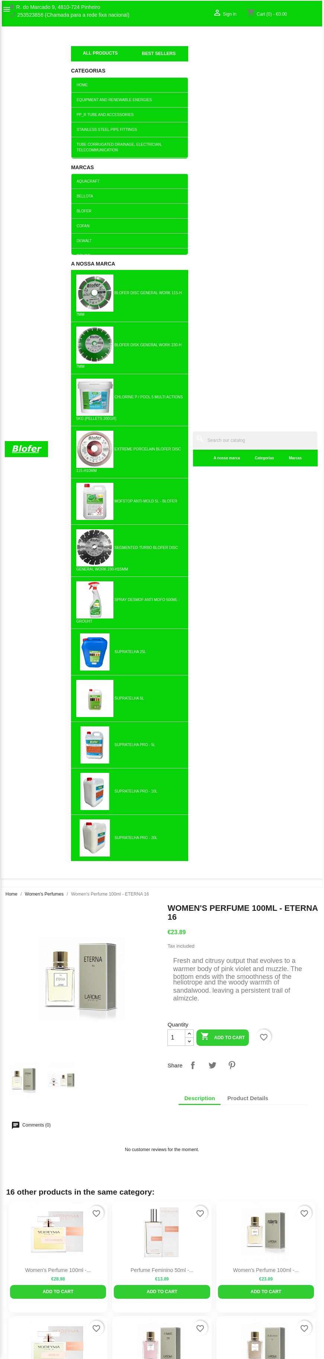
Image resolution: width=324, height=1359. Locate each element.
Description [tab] (199, 301)
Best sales (98, 1269)
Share (192, 267)
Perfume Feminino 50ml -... (162, 473)
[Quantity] (176, 240)
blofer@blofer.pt (212, 1305)
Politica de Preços (107, 1309)
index (77, 50)
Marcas (190, 59)
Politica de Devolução (111, 1324)
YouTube (45, 1168)
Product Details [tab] (247, 301)
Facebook (13, 1168)
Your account (273, 1249)
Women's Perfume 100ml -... (58, 473)
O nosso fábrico (23, 1269)
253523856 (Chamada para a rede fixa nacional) (73, 15)
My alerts (259, 1284)
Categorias (159, 59)
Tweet (212, 267)
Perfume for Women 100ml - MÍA (266, 817)
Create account (266, 1276)
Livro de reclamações (111, 1293)
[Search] (202, 41)
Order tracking (265, 1261)
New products (102, 1261)
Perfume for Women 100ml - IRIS (162, 703)
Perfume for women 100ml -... (58, 817)
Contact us (17, 1276)
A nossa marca (122, 59)
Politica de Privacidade (112, 1317)
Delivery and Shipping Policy (119, 1340)
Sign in (257, 1269)
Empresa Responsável (112, 1301)
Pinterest (231, 267)
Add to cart (223, 239)
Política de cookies (108, 1332)
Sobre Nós (17, 1261)
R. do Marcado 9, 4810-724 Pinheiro (58, 7)
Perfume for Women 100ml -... (58, 588)
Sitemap (14, 1284)
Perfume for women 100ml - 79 (162, 588)
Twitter (29, 1168)
